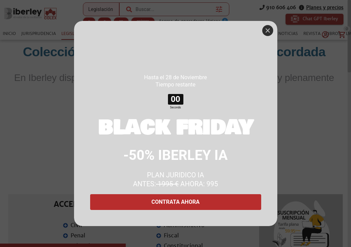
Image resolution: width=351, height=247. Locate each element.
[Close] (267, 30)
